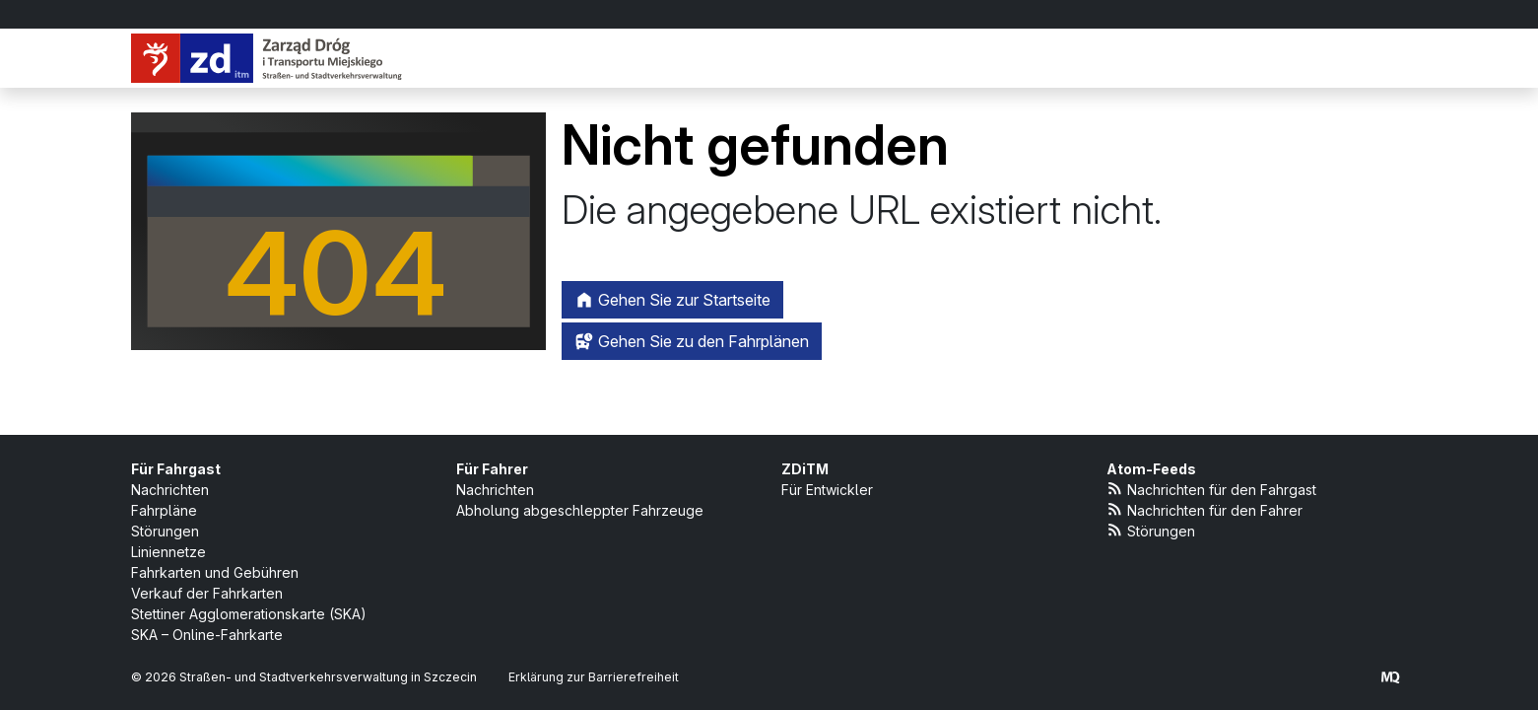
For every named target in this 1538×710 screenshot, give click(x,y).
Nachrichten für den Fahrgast (1211, 488)
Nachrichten (170, 489)
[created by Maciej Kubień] (1390, 677)
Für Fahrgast (176, 469)
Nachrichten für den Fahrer (1205, 509)
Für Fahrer (492, 469)
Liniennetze (168, 551)
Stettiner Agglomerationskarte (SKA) (249, 613)
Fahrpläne (164, 510)
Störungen (165, 531)
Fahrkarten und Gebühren (215, 572)
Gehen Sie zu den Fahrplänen (691, 341)
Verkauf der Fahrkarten (207, 593)
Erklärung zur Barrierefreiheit (593, 677)
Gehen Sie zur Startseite (672, 300)
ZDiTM (805, 469)
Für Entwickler (827, 489)
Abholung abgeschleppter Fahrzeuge (579, 510)
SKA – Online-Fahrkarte (207, 634)
